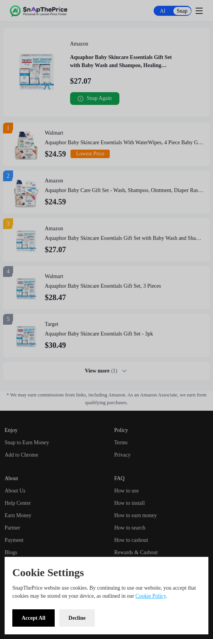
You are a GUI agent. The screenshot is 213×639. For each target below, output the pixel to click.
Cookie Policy (151, 596)
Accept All (33, 618)
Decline (77, 618)
